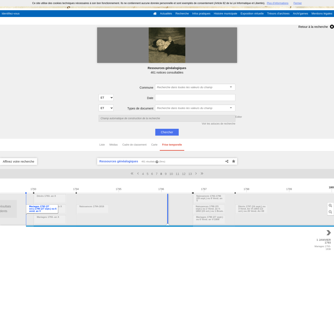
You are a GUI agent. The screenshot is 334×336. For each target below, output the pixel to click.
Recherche (182, 13)
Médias (113, 144)
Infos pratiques (201, 13)
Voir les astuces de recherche (218, 123)
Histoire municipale (225, 13)
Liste (102, 144)
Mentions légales (321, 13)
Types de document (140, 108)
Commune (146, 87)
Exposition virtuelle (252, 13)
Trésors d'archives (278, 13)
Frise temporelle (172, 144)
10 (171, 174)
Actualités (166, 13)
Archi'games (300, 13)
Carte (154, 144)
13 (190, 174)
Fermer (298, 3)
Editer (238, 116)
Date (150, 98)
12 (184, 174)
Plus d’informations (277, 3)
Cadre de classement (134, 144)
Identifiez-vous (11, 13)
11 (177, 174)
